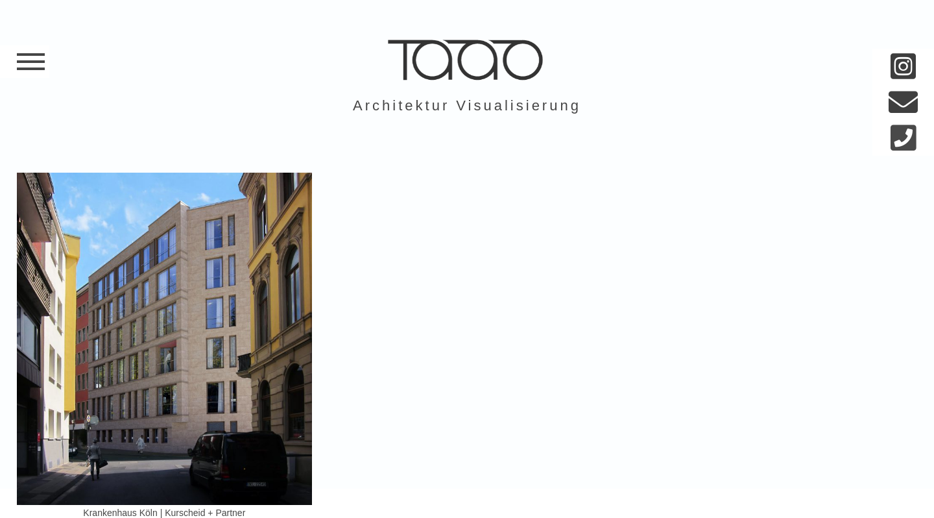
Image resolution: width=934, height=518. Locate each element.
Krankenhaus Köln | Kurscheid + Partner (164, 513)
